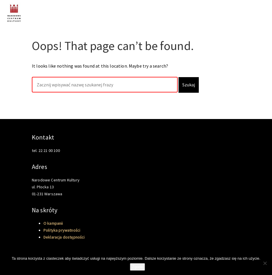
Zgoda (137, 267)
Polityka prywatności (61, 230)
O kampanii (255, 11)
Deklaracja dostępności (64, 237)
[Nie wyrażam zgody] (265, 263)
